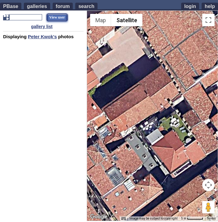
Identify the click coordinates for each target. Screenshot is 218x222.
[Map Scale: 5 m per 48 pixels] (192, 218)
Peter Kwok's (42, 36)
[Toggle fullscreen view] (208, 20)
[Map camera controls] (208, 185)
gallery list (41, 26)
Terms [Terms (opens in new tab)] (211, 218)
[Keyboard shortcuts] (123, 218)
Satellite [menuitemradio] (126, 20)
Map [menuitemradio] (100, 20)
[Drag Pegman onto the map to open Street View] (208, 207)
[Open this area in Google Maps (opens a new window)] (99, 217)
